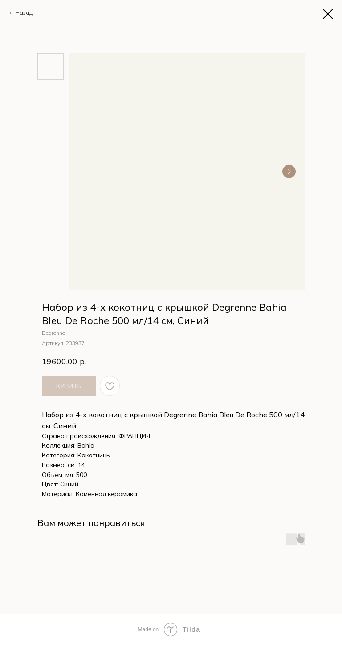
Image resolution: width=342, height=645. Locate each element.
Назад (24, 12)
